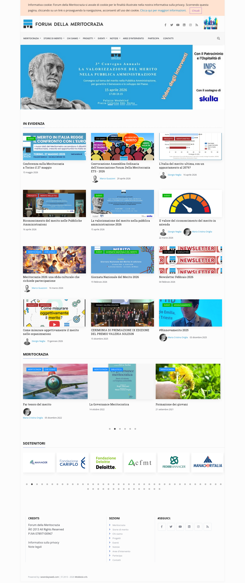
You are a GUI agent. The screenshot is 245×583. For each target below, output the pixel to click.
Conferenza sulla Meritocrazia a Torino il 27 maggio (43, 166)
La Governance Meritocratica (109, 404)
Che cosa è (50, 252)
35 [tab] (200, 484)
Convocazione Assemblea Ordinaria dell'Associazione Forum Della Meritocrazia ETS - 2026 (120, 168)
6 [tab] (135, 429)
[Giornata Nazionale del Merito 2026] (122, 260)
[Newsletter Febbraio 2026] (190, 260)
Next (224, 395)
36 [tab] (205, 484)
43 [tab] (103, 489)
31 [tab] (180, 484)
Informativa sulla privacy (43, 543)
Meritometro (183, 139)
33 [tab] (190, 484)
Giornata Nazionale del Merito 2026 (115, 277)
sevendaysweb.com (49, 578)
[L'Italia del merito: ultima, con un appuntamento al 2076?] (190, 147)
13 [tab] (88, 484)
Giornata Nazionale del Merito (121, 252)
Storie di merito (53, 38)
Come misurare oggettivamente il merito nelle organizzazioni (51, 332)
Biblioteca (116, 369)
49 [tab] (134, 489)
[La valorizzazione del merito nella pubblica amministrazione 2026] (122, 203)
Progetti (88, 38)
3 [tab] (120, 429)
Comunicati (115, 139)
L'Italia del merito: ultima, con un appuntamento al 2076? (181, 166)
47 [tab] (124, 489)
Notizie (114, 38)
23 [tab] (139, 484)
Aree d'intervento (133, 38)
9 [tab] (67, 484)
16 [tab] (103, 484)
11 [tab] (78, 484)
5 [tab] (130, 429)
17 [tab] (108, 484)
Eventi (102, 38)
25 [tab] (149, 484)
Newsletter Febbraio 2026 (176, 277)
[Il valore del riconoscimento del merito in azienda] (190, 203)
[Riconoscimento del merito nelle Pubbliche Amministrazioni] (54, 203)
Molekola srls (81, 578)
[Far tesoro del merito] (55, 381)
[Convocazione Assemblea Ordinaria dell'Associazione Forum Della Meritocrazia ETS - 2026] (122, 147)
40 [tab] (88, 489)
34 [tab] (195, 484)
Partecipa (153, 38)
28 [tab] (164, 484)
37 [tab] (210, 484)
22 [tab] (134, 484)
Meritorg (45, 305)
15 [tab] (98, 484)
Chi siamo (73, 38)
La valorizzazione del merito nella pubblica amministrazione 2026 (120, 222)
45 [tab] (113, 489)
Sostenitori (34, 443)
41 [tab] (93, 489)
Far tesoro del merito (37, 404)
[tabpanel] (56, 393)
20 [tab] (124, 484)
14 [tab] (93, 484)
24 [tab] (144, 484)
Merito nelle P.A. (48, 196)
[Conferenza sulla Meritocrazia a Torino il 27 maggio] (54, 147)
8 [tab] (62, 484)
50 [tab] (139, 489)
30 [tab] (175, 484)
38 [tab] (215, 484)
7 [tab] (57, 484)
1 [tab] (109, 429)
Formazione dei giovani (172, 404)
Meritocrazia (31, 38)
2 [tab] (115, 429)
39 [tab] (221, 484)
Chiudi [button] (196, 10)
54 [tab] (159, 489)
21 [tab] (129, 484)
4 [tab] (125, 429)
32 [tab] (185, 484)
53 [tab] (154, 489)
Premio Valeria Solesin (107, 305)
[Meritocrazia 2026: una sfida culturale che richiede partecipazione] (54, 260)
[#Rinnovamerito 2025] (190, 313)
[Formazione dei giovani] (188, 381)
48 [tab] (129, 489)
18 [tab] (113, 484)
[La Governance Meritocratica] (121, 381)
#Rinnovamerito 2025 (174, 330)
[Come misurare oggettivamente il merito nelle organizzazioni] (54, 313)
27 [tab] (159, 484)
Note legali (35, 547)
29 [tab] (170, 484)
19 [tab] (118, 484)
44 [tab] (108, 489)
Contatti (168, 38)
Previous (20, 395)
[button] (35, 77)
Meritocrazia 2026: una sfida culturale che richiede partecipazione (51, 279)
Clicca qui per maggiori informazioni (163, 10)
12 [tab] (83, 484)
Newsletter (183, 252)
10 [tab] (73, 484)
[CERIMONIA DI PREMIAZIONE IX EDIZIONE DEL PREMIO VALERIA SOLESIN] (122, 313)
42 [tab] (98, 489)
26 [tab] (154, 484)
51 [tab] (144, 489)
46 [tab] (118, 489)
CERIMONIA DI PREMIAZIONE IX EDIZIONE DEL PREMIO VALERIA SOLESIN (120, 332)
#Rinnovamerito (182, 305)
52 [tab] (149, 489)
